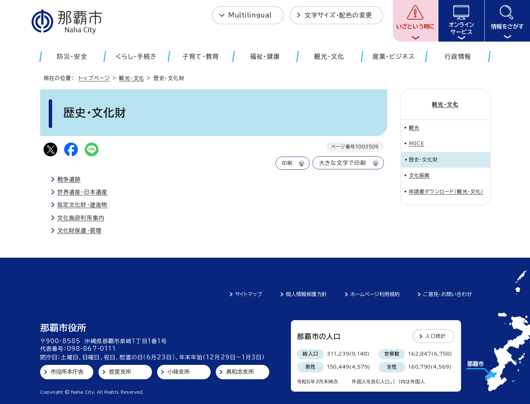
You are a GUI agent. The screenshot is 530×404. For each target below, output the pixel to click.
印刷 (287, 163)
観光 (414, 127)
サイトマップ (248, 294)
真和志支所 (240, 371)
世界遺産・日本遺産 (82, 192)
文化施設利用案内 (81, 218)
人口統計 (435, 336)
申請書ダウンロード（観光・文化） (446, 191)
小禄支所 (178, 371)
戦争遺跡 (69, 179)
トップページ (94, 78)
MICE (417, 143)
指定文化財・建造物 (82, 204)
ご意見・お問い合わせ (447, 294)
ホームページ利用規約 (375, 294)
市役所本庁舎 (67, 371)
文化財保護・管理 (79, 230)
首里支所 (120, 371)
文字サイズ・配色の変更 (338, 15)
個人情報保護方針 (306, 294)
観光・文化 (131, 78)
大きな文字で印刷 (342, 163)
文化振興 (419, 175)
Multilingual (250, 15)
